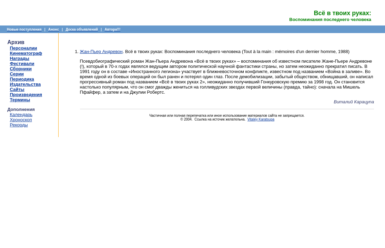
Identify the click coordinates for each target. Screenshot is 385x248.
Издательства (25, 84)
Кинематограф (26, 53)
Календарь (21, 114)
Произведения (26, 94)
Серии (17, 73)
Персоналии (23, 48)
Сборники (20, 68)
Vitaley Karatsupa (260, 119)
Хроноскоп (21, 119)
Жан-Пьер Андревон (101, 51)
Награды (19, 58)
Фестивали (22, 63)
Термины (20, 99)
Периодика (22, 79)
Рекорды (19, 124)
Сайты (17, 89)
